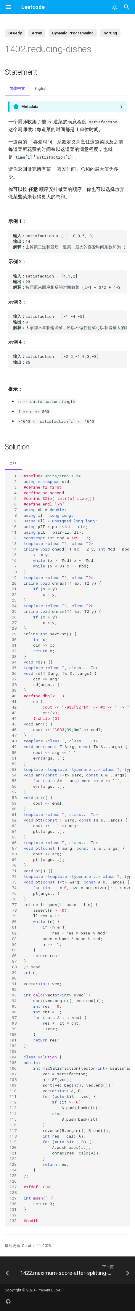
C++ (13, 463)
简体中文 (17, 88)
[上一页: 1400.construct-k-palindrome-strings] (7, 1270)
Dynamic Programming (73, 33)
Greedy (15, 33)
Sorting (110, 33)
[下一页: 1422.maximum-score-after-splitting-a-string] (74, 1270)
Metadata (29, 106)
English (40, 88)
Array (37, 33)
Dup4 (55, 1290)
